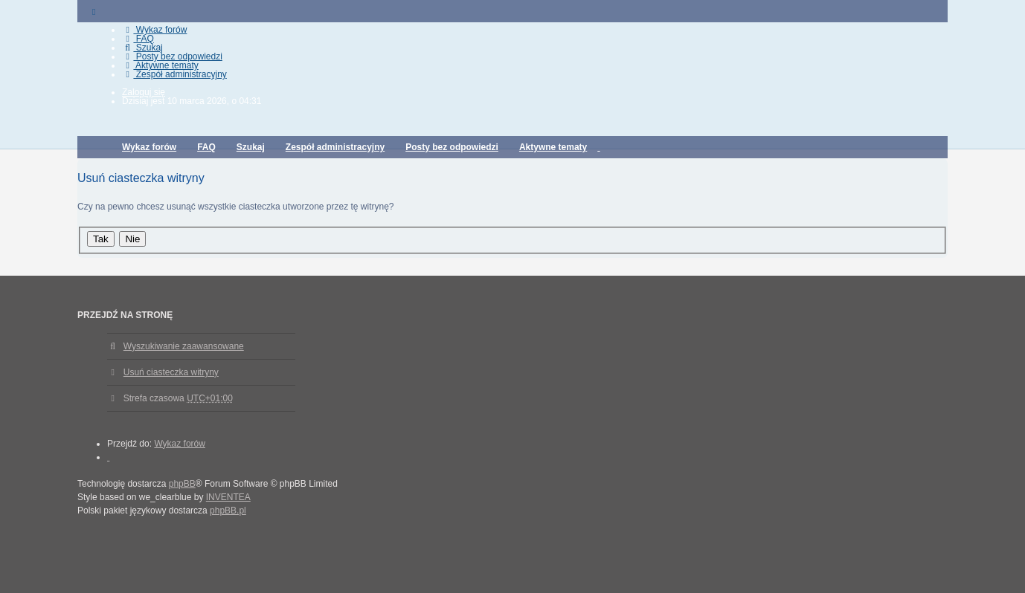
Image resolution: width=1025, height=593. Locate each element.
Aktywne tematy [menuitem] (160, 65)
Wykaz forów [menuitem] (154, 30)
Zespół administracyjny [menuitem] (174, 74)
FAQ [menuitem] (138, 38)
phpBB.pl (228, 510)
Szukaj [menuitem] (142, 47)
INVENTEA (228, 497)
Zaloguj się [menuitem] (143, 92)
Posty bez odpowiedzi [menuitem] (172, 56)
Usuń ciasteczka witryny (171, 372)
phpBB (182, 484)
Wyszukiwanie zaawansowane (183, 346)
